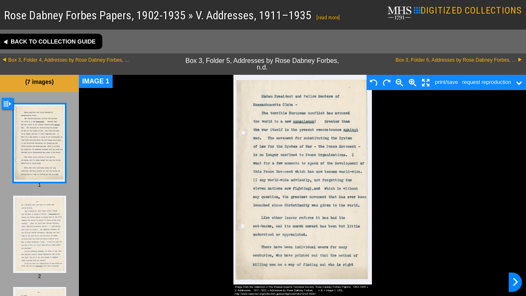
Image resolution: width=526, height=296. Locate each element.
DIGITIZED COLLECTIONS (468, 10)
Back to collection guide (53, 41)
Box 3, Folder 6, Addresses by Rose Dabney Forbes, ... (456, 60)
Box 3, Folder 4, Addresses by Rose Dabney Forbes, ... (68, 60)
